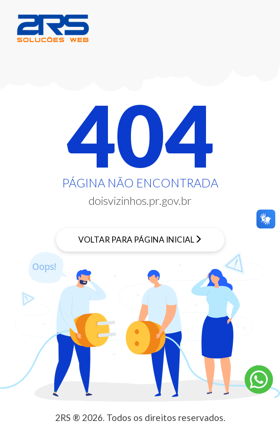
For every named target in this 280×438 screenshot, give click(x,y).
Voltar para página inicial (136, 239)
